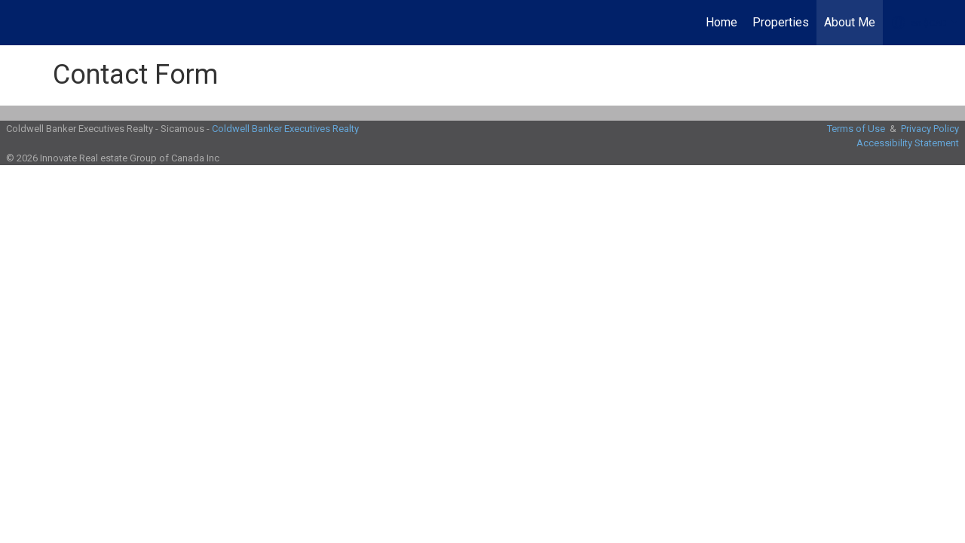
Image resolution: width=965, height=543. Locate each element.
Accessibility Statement (907, 143)
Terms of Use (856, 128)
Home (721, 22)
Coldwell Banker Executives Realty (285, 128)
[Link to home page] (19, 22)
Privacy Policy (930, 128)
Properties (780, 22)
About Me (849, 22)
